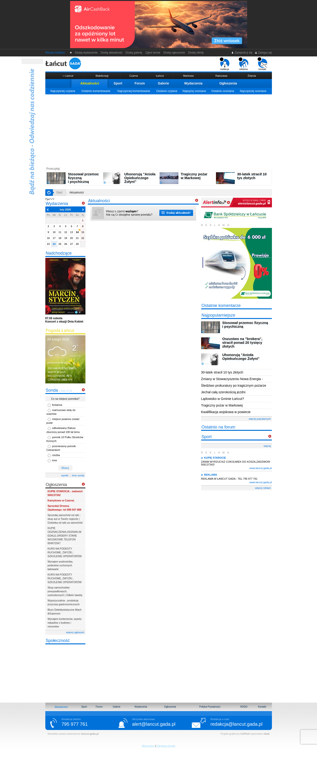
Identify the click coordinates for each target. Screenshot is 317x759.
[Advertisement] (158, 130)
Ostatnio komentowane (95, 91)
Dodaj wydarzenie (86, 52)
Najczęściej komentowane (133, 91)
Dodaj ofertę (196, 52)
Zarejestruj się (241, 52)
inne (54, 460)
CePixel (245, 733)
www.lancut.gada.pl (260, 468)
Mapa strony (148, 746)
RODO (243, 706)
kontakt (262, 64)
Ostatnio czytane (166, 91)
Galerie (163, 83)
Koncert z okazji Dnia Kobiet (64, 320)
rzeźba (56, 455)
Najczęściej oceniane (253, 91)
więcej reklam (263, 487)
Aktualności (89, 83)
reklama (243, 64)
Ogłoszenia (228, 83)
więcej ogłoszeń (75, 632)
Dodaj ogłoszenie (174, 52)
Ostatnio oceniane (222, 91)
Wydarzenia (193, 83)
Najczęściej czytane (62, 91)
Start (59, 192)
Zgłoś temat (153, 52)
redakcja (224, 64)
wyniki (64, 475)
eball (266, 733)
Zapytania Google (166, 746)
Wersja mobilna (55, 52)
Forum (140, 83)
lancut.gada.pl (90, 733)
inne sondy (78, 475)
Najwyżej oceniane (194, 91)
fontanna (57, 404)
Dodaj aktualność (111, 52)
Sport (118, 83)
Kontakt (262, 706)
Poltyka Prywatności (209, 706)
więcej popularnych (260, 418)
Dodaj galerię (134, 52)
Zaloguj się (263, 52)
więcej (267, 445)
